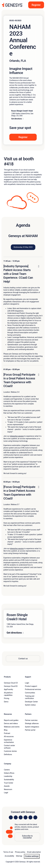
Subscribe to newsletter (27, 837)
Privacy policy (20, 852)
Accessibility (9, 856)
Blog (5, 730)
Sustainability (9, 780)
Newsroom (8, 789)
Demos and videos (11, 723)
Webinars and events (12, 727)
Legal (6, 793)
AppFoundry (8, 689)
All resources (9, 736)
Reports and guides (11, 720)
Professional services (33, 689)
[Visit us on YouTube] (30, 817)
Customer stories (10, 751)
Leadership (8, 776)
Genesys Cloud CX (11, 683)
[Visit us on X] (21, 817)
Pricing (6, 698)
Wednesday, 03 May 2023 (23, 247)
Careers (7, 770)
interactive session (17, 436)
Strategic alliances (32, 723)
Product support (31, 686)
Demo (6, 702)
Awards (7, 786)
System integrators (32, 727)
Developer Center (31, 702)
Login (27, 683)
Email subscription (34, 852)
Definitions (8, 754)
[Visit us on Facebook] (25, 817)
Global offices (9, 773)
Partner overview (31, 720)
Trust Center (8, 783)
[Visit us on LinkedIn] (11, 817)
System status (30, 705)
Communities (30, 693)
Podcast (7, 733)
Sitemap (19, 856)
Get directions (14, 632)
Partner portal (30, 730)
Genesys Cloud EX (11, 686)
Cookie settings (31, 856)
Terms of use (8, 852)
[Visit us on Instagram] (16, 817)
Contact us (23, 658)
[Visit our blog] (35, 817)
